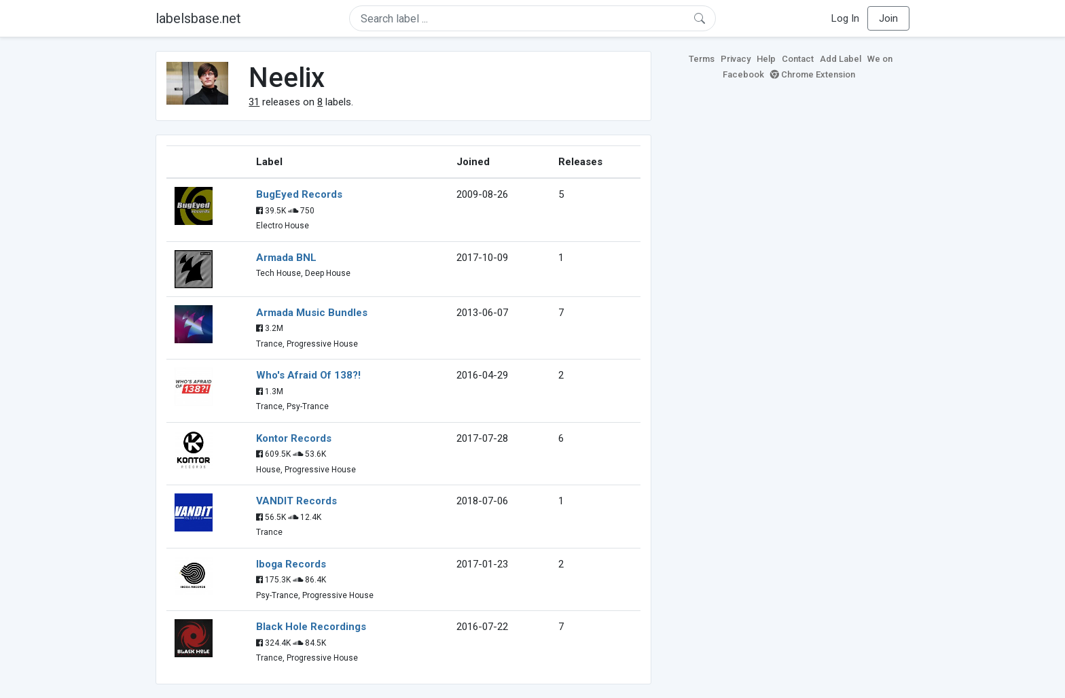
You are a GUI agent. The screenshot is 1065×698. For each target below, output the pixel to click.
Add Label (840, 59)
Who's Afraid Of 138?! (308, 375)
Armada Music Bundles (311, 313)
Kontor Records (293, 438)
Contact (798, 59)
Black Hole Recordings (311, 627)
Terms (702, 59)
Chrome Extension (812, 74)
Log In (845, 18)
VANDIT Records (296, 501)
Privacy (736, 59)
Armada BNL (286, 257)
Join (888, 18)
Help (766, 59)
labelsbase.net (198, 18)
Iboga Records (291, 564)
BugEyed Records (299, 194)
